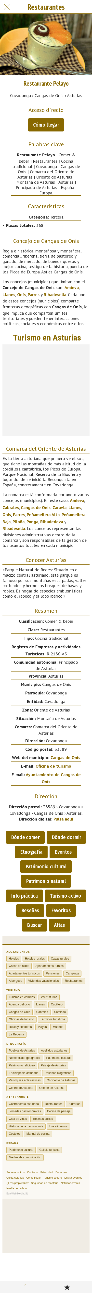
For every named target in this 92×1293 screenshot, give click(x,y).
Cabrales (10, 507)
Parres (33, 294)
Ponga (32, 521)
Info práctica (24, 896)
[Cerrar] (7, 7)
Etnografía (31, 852)
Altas (59, 925)
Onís (21, 294)
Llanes (8, 294)
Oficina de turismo (53, 766)
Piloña (19, 521)
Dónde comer (25, 837)
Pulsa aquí (63, 819)
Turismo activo (65, 896)
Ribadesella (55, 294)
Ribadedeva (51, 521)
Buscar (34, 925)
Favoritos (61, 910)
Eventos (63, 852)
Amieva (72, 287)
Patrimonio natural (46, 881)
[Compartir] (25, 1287)
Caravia (59, 507)
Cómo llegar (46, 125)
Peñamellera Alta (43, 514)
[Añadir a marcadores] (67, 1287)
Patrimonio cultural (46, 867)
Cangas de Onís (36, 507)
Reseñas (30, 910)
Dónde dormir (66, 837)
